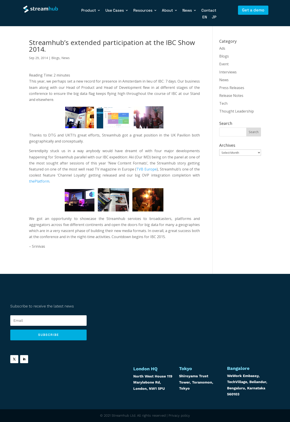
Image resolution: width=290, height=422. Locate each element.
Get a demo (253, 10)
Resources (142, 11)
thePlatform (39, 181)
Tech (223, 103)
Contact (208, 11)
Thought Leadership (236, 111)
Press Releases (231, 87)
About (167, 11)
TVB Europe (146, 169)
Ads (222, 48)
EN (204, 17)
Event (224, 64)
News (187, 11)
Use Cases (114, 11)
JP (214, 17)
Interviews (228, 72)
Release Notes (231, 95)
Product (88, 11)
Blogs (55, 58)
